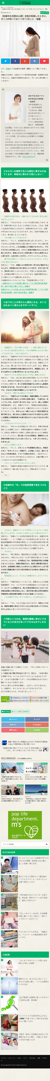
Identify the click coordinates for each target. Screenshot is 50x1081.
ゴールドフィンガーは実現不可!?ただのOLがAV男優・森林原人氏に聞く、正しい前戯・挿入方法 (33, 861)
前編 (7, 68)
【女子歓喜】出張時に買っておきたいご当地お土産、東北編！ (33, 998)
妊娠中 (27, 711)
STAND (13, 1065)
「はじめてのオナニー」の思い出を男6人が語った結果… (32, 961)
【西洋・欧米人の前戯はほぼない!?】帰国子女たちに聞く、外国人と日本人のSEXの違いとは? (33, 1037)
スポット (25, 1058)
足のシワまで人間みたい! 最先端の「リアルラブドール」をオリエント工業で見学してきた (32, 879)
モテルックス (12, 1058)
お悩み (19, 1058)
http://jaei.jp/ (28, 156)
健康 (39, 1058)
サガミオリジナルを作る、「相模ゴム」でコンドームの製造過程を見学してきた (32, 934)
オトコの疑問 (17, 711)
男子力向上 (6, 711)
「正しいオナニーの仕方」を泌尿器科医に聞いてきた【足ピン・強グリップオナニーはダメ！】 (32, 916)
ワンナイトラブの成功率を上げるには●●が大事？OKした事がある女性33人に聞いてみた (33, 1018)
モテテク (4, 1058)
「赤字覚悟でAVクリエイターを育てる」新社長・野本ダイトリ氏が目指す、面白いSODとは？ (32, 898)
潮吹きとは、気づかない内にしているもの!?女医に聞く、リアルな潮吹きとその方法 (33, 981)
